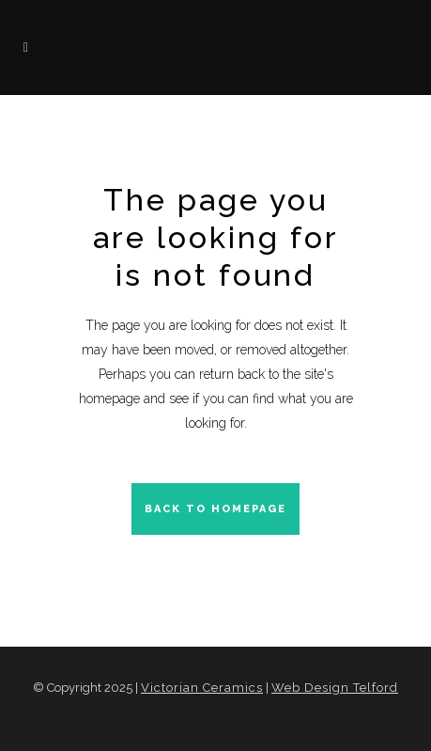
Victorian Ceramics (202, 688)
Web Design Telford (334, 688)
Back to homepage (215, 509)
